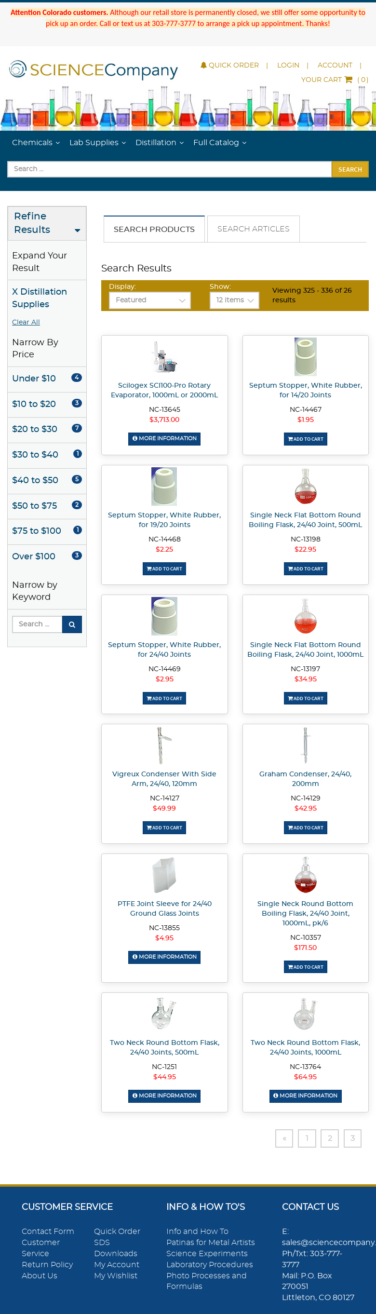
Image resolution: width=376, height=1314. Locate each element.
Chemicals (32, 143)
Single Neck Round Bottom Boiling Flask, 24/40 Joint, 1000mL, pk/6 (305, 913)
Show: (220, 287)
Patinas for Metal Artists (210, 1242)
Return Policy (47, 1264)
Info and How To (197, 1231)
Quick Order (230, 65)
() (335, 80)
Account (335, 65)
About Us (39, 1275)
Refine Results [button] (32, 223)
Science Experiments (207, 1253)
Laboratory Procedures (209, 1264)
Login (288, 65)
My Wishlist (115, 1275)
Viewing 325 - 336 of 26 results (312, 295)
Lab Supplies (94, 143)
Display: (122, 287)
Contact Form (48, 1231)
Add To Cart (305, 438)
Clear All (26, 322)
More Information (164, 438)
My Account (116, 1264)
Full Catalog (216, 143)
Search (350, 169)
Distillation (155, 143)
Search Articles (253, 229)
